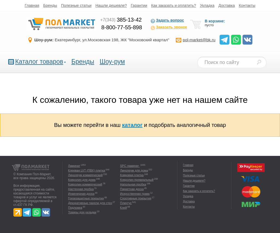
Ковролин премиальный (136, 179)
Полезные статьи (76, 5)
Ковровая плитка (132, 175)
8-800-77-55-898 (121, 27)
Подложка (75, 207)
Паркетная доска (132, 189)
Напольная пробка (133, 184)
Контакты (247, 5)
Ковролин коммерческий (85, 184)
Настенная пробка (81, 189)
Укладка (207, 5)
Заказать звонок (168, 27)
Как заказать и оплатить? (173, 5)
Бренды (50, 5)
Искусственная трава (135, 193)
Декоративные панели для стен (90, 203)
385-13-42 (121, 20)
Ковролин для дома (81, 179)
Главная (32, 5)
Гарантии (139, 5)
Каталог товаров (39, 61)
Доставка (226, 5)
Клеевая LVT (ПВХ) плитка (86, 170)
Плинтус (126, 203)
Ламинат (74, 165)
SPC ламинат (130, 165)
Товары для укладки (82, 212)
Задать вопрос (167, 21)
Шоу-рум (112, 61)
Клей (123, 207)
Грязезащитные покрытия (86, 198)
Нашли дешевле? (111, 5)
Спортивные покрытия (135, 198)
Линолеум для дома (134, 170)
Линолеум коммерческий (85, 175)
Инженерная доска (81, 193)
